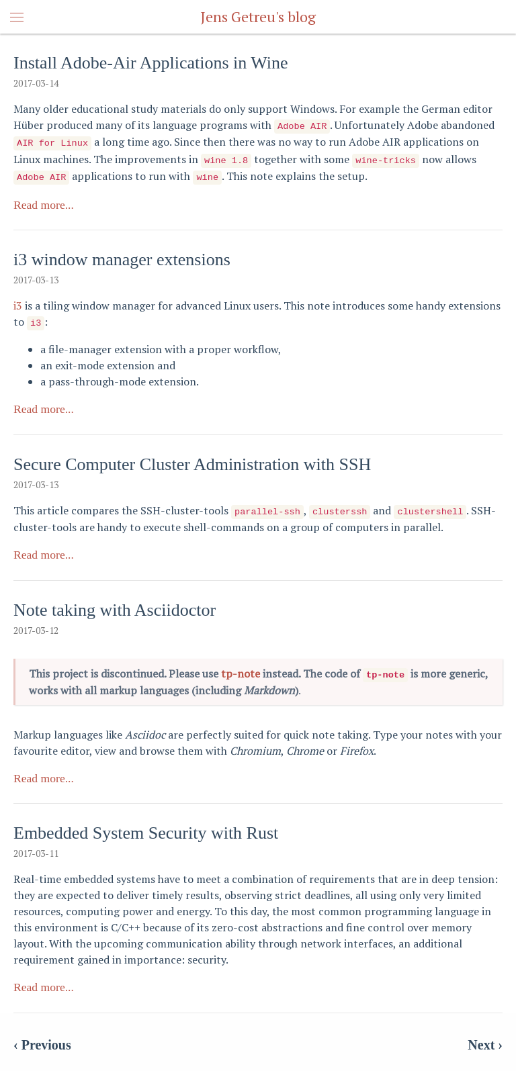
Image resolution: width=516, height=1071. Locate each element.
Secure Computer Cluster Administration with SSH (192, 459)
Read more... (43, 200)
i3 (17, 301)
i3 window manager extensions (121, 255)
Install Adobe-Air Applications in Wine (150, 63)
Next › (485, 1038)
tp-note (240, 667)
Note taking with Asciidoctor (114, 604)
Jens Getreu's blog (258, 16)
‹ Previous (42, 1038)
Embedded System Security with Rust (145, 827)
